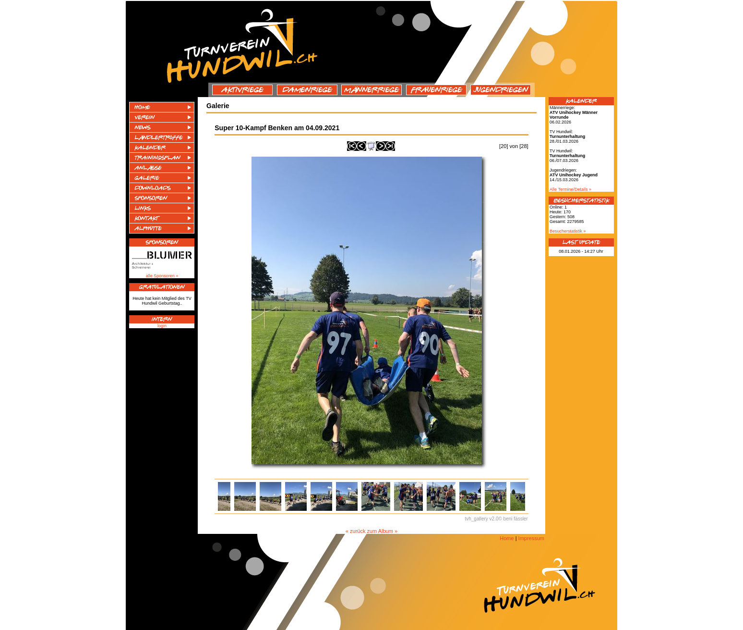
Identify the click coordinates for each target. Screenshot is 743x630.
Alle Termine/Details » (570, 189)
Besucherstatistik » (568, 231)
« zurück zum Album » (371, 531)
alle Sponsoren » (162, 275)
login (162, 325)
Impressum (531, 538)
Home (507, 538)
